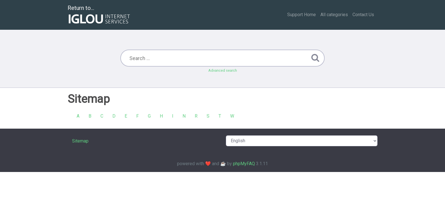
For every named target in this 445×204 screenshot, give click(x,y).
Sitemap (80, 141)
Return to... (99, 15)
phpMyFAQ (244, 163)
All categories (334, 14)
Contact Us (363, 14)
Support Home (301, 14)
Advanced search (222, 70)
